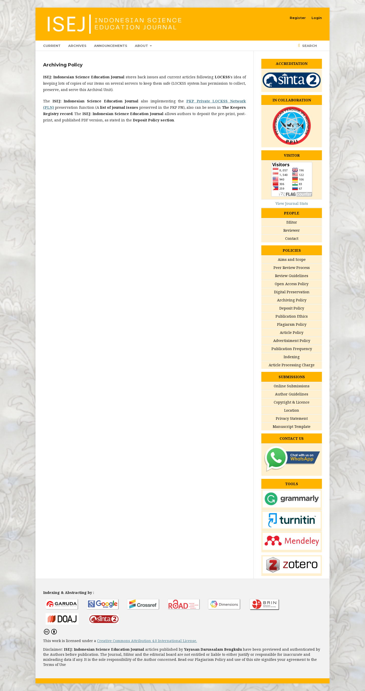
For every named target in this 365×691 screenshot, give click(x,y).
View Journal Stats (292, 203)
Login (317, 18)
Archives (77, 46)
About (142, 46)
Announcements (110, 46)
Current (52, 46)
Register (298, 18)
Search (309, 46)
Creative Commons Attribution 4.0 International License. (147, 640)
